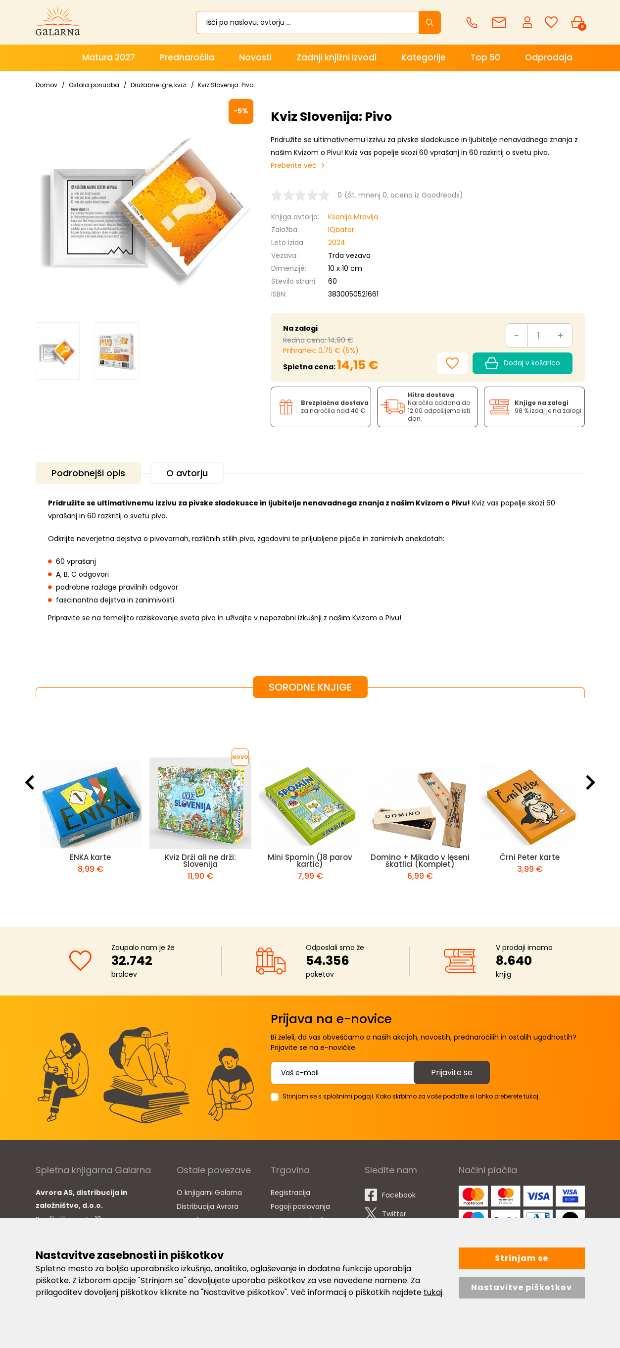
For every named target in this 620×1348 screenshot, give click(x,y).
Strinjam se (521, 1258)
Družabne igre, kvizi (159, 85)
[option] (58, 350)
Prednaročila (187, 57)
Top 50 (485, 57)
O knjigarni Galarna (209, 1193)
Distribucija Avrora (207, 1206)
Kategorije (423, 57)
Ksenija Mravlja (353, 217)
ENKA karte (90, 857)
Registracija (290, 1193)
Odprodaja (548, 57)
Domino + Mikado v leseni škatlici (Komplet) (420, 860)
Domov (46, 85)
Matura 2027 (108, 57)
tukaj (433, 1292)
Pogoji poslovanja (300, 1206)
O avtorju (187, 473)
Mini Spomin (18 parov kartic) (310, 860)
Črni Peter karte (530, 857)
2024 (336, 243)
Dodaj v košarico (522, 363)
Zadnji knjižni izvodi (336, 57)
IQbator (341, 230)
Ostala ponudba (94, 85)
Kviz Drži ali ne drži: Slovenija (200, 860)
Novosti (255, 57)
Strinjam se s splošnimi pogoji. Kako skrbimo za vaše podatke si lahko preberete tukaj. (411, 1096)
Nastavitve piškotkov (521, 1287)
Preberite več (294, 165)
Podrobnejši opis (88, 473)
